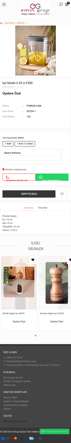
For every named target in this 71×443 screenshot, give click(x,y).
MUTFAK (9, 23)
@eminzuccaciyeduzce (15, 421)
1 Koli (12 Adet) (25, 143)
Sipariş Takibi (10, 397)
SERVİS (21, 23)
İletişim (7, 408)
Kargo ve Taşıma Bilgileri (16, 401)
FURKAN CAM (34, 105)
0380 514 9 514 (13, 357)
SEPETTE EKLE (29, 194)
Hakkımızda (9, 385)
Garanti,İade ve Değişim (15, 405)
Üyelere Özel (11, 93)
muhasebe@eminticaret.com (19, 361)
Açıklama (28, 207)
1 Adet (8, 143)
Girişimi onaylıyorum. (16, 169)
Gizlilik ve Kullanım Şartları (17, 381)
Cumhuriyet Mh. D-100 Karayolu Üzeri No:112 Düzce (31, 365)
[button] (35, 72)
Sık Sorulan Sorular (13, 377)
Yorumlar (42, 207)
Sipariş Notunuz (12, 152)
